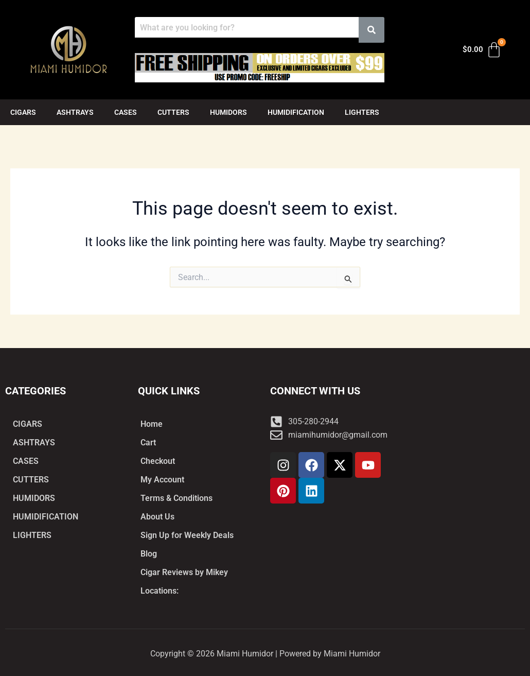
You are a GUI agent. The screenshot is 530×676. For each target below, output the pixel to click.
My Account (162, 479)
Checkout (157, 461)
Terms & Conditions (176, 498)
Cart (148, 442)
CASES (125, 112)
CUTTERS (173, 112)
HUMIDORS (228, 112)
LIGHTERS (362, 112)
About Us (157, 517)
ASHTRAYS (75, 112)
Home (151, 424)
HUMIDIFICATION (296, 112)
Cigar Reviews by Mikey (184, 572)
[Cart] (482, 50)
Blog (148, 554)
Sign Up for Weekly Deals (187, 535)
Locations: (159, 591)
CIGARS (23, 112)
